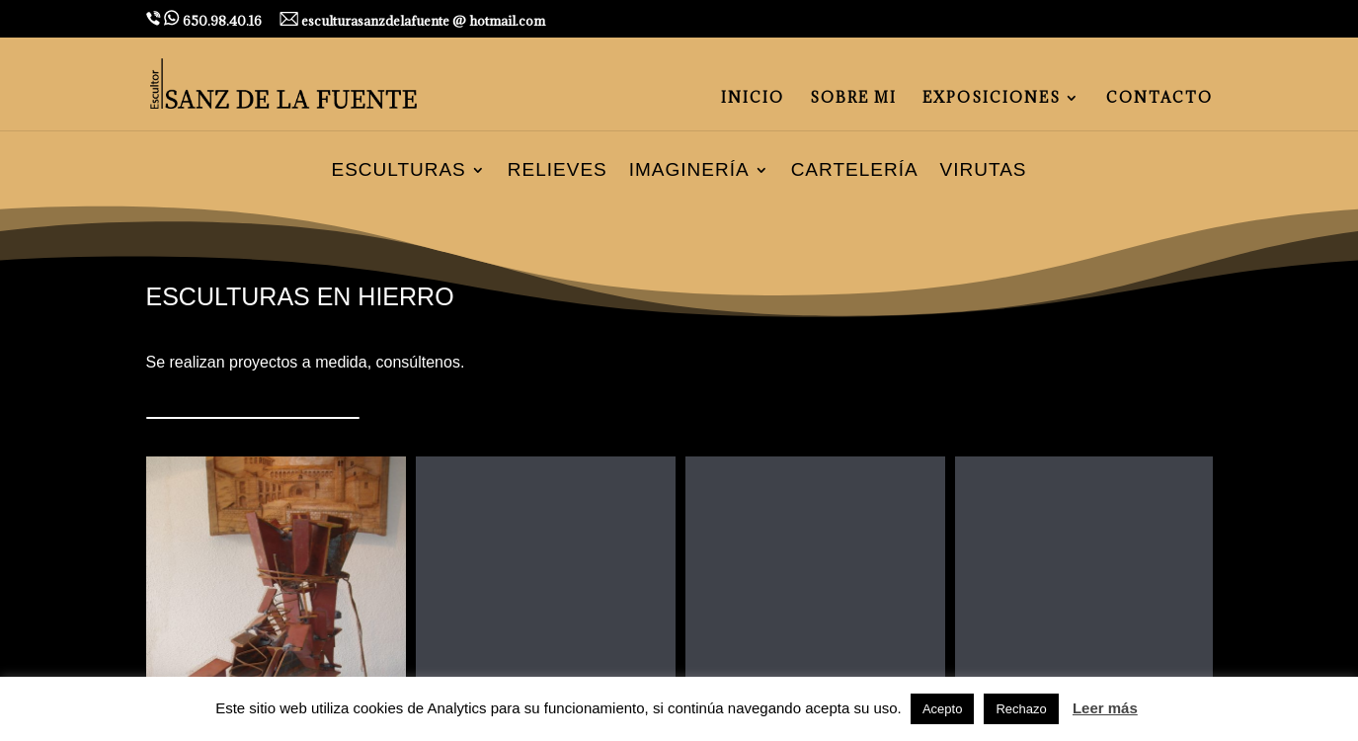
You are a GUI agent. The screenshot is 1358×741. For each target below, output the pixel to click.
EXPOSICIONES (991, 99)
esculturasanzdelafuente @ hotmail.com (412, 21)
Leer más (1105, 708)
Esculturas (398, 171)
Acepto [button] (942, 708)
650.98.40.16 (204, 20)
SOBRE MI (853, 99)
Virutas (983, 171)
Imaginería (689, 171)
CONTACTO (1159, 99)
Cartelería (855, 171)
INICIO (752, 99)
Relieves (557, 171)
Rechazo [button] (1021, 708)
